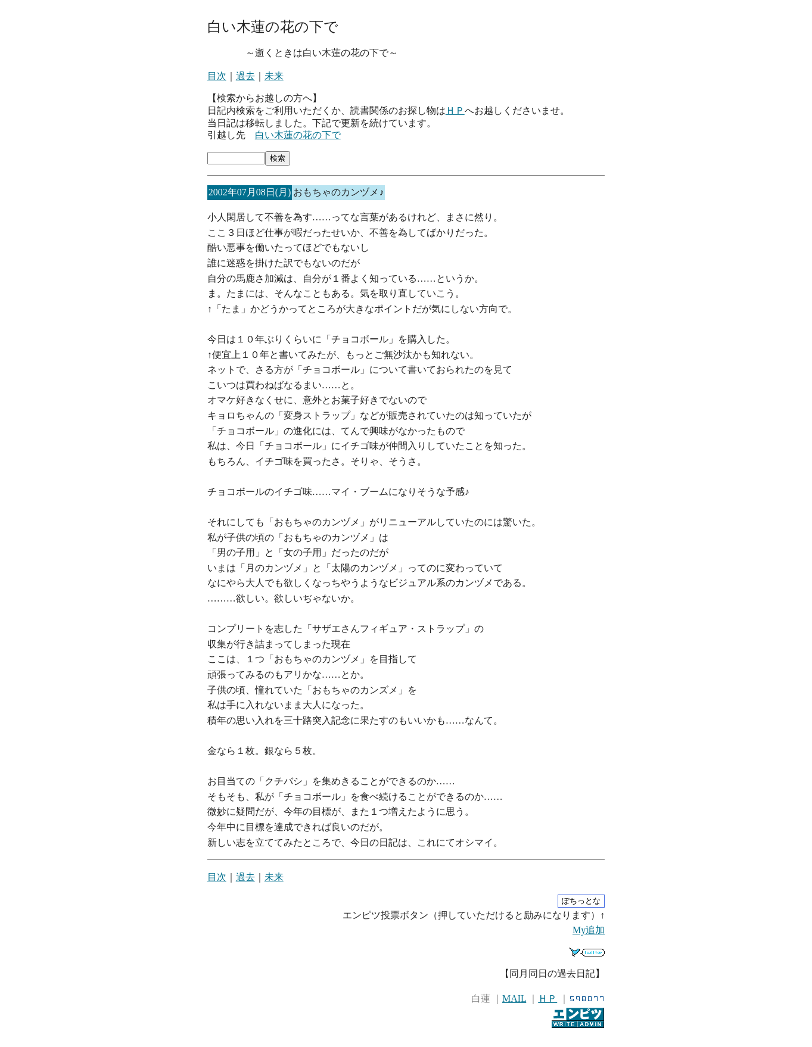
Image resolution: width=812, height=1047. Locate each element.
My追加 (589, 930)
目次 (216, 76)
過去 (245, 76)
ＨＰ (455, 110)
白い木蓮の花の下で (298, 135)
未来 (274, 76)
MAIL (514, 998)
